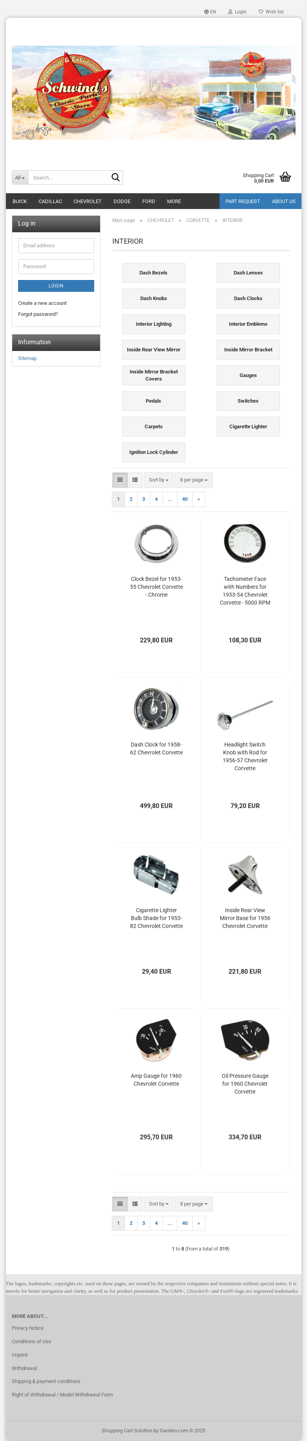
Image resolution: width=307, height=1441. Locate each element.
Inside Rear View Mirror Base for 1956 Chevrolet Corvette (245, 918)
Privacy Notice (28, 1328)
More (174, 201)
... (169, 499)
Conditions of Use (31, 1341)
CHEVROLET (88, 201)
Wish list (271, 12)
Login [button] (237, 12)
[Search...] (20, 177)
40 (185, 499)
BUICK (20, 201)
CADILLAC (50, 201)
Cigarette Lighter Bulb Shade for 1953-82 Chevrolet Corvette (156, 918)
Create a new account (42, 303)
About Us (284, 201)
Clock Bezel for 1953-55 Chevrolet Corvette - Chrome (156, 587)
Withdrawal (24, 1368)
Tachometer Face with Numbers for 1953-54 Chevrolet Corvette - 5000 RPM (245, 591)
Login (56, 286)
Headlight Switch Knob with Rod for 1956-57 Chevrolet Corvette (245, 756)
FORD (148, 201)
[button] (210, 12)
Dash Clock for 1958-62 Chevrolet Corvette (156, 748)
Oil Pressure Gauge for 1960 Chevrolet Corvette (245, 1084)
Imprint (20, 1355)
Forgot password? (38, 314)
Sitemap (27, 358)
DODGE (121, 201)
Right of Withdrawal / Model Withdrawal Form (62, 1395)
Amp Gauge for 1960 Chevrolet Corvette (156, 1080)
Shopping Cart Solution (127, 1431)
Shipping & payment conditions (46, 1381)
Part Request (242, 201)
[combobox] (159, 480)
